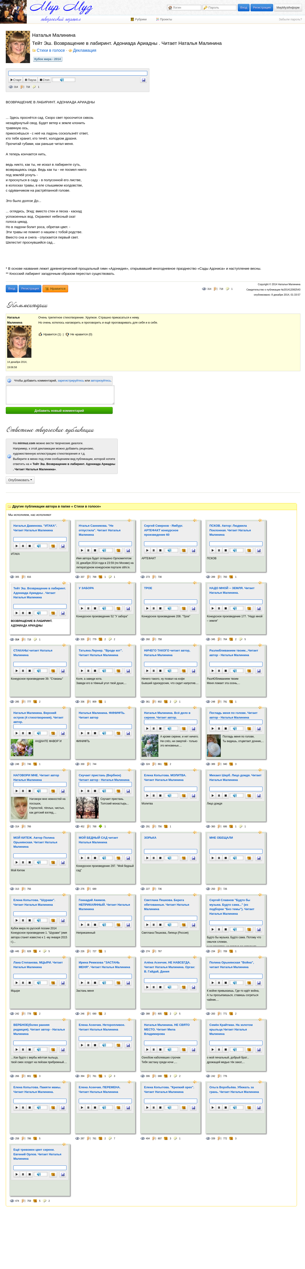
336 (83, 701)
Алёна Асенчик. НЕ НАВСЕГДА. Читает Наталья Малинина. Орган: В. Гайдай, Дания (169, 967)
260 (148, 639)
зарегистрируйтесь (71, 380)
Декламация (84, 51)
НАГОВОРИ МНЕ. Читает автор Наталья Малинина (36, 778)
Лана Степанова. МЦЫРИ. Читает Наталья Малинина (38, 965)
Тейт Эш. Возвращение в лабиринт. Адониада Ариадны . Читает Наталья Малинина (39, 593)
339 (213, 1138)
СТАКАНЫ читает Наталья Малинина (32, 653)
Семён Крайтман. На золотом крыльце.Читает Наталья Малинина (231, 1029)
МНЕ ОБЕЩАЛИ (221, 837)
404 (148, 1138)
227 (148, 889)
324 (148, 764)
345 (213, 639)
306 (148, 1076)
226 (83, 951)
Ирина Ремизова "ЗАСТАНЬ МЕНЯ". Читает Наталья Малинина (104, 965)
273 (148, 577)
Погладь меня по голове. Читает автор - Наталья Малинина (233, 715)
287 (83, 1138)
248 (213, 701)
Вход (243, 7)
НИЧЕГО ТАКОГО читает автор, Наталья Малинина (167, 653)
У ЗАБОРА (86, 588)
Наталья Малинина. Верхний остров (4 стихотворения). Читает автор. (38, 717)
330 (83, 764)
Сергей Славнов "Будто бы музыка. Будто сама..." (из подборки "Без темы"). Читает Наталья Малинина (231, 906)
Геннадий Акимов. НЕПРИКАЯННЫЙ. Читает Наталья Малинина (104, 904)
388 (148, 1013)
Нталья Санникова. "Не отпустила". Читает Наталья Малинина (100, 530)
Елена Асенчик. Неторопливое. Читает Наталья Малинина (102, 1027)
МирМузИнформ (288, 7)
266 (17, 1076)
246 (83, 1013)
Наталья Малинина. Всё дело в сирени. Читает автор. (167, 715)
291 (148, 826)
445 (17, 951)
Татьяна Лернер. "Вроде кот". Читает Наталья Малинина (101, 653)
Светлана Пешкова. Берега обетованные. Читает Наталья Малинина (166, 904)
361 (148, 701)
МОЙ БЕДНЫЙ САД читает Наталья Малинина (98, 840)
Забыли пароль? (290, 19)
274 (148, 951)
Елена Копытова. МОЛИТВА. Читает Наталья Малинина (165, 778)
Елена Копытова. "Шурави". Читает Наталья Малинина (34, 902)
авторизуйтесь (101, 380)
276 (83, 889)
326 (83, 639)
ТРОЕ (148, 588)
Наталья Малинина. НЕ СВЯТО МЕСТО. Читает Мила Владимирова (167, 1029)
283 (213, 1013)
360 (213, 826)
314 (16, 87)
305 (17, 577)
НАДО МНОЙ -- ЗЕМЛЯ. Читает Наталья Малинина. (231, 590)
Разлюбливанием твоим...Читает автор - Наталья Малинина (233, 653)
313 (17, 889)
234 (213, 951)
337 (83, 577)
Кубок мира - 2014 (47, 59)
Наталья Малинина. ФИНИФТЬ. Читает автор (102, 715)
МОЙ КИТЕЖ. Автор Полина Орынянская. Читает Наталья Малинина (35, 842)
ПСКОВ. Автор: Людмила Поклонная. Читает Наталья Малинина (230, 530)
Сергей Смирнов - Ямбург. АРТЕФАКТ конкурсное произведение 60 (163, 530)
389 (213, 764)
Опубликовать (20, 480)
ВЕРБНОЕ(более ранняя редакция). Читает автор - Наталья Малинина (39, 1029)
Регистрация (262, 7)
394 (83, 1076)
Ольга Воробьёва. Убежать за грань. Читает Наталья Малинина (234, 1090)
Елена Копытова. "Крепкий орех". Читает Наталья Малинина (169, 1090)
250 (213, 889)
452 (83, 826)
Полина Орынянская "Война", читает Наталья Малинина (231, 965)
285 (17, 701)
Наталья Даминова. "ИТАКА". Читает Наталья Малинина (35, 528)
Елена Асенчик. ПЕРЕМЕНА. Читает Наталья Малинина (100, 1090)
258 (17, 1138)
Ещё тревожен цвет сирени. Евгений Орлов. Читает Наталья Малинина (37, 1154)
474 (17, 1201)
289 (213, 577)
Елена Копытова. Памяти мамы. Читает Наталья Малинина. (37, 1090)
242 (17, 1013)
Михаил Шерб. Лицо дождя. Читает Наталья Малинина (235, 778)
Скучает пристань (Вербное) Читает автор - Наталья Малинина (104, 778)
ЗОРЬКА (150, 837)
